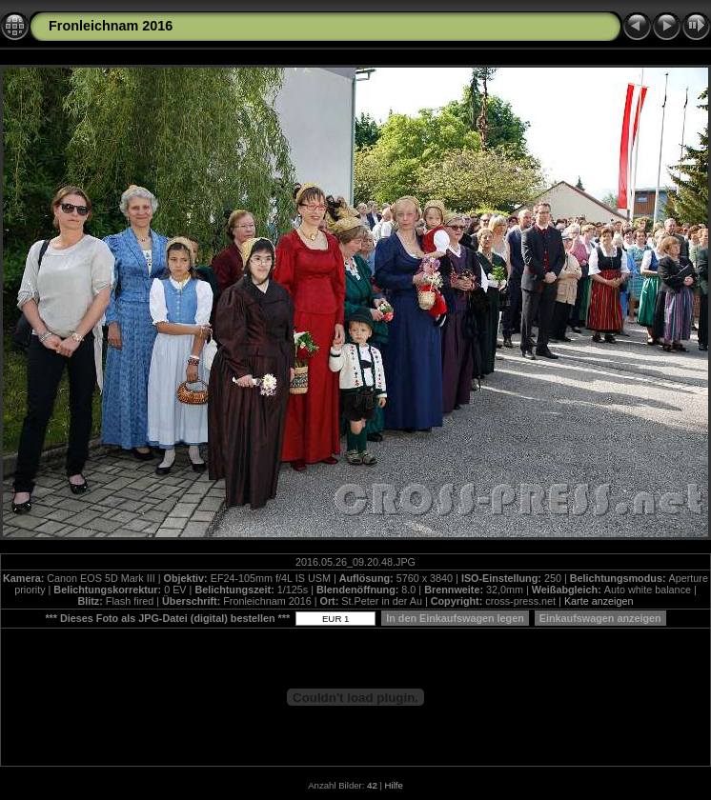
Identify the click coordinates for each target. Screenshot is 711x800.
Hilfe (394, 785)
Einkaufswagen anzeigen (600, 618)
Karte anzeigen (599, 601)
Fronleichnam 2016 (111, 25)
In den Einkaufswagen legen (455, 618)
